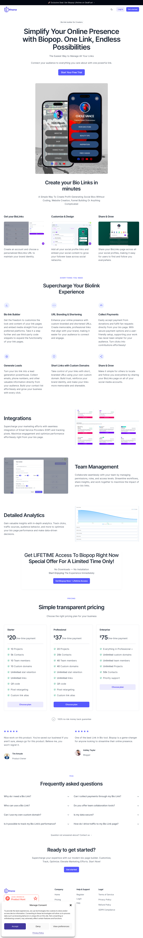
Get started (132, 9)
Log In (120, 9)
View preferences (61, 926)
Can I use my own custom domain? (22, 814)
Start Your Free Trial (71, 72)
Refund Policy (104, 905)
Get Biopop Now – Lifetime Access (71, 581)
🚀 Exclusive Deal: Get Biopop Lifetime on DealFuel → (71, 2)
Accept (15, 926)
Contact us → (86, 835)
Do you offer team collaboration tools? (94, 805)
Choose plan (25, 704)
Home (57, 894)
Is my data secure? (84, 814)
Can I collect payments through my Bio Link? (97, 796)
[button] (70, 905)
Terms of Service (106, 894)
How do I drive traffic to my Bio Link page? (96, 823)
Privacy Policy (38, 933)
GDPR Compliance (106, 910)
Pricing (58, 899)
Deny (38, 926)
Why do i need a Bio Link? (17, 796)
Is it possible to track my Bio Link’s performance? (30, 823)
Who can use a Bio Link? (17, 805)
